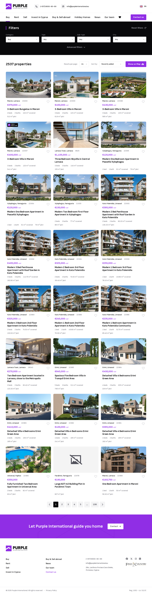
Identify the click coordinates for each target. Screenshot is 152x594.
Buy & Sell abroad (61, 17)
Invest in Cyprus (39, 17)
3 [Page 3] (68, 504)
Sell (25, 17)
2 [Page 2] (62, 504)
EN (143, 6)
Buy (8, 17)
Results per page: (70, 64)
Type (43, 35)
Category (9, 35)
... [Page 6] (87, 504)
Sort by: (94, 64)
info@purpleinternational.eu (75, 6)
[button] (22, 39)
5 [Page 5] (80, 504)
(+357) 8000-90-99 (45, 6)
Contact (115, 526)
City (114, 35)
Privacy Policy (51, 590)
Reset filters (139, 28)
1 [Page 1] (55, 504)
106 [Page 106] (95, 504)
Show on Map (136, 64)
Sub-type (81, 35)
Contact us (138, 17)
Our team (109, 17)
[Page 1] (49, 504)
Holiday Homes (82, 17)
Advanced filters (76, 47)
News (97, 17)
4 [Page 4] (74, 504)
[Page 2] (102, 504)
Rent (16, 17)
